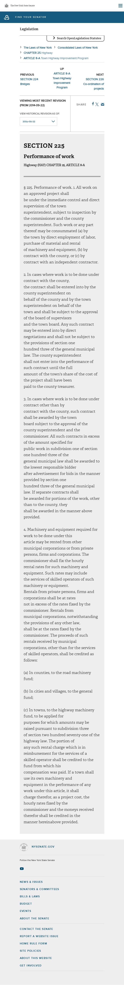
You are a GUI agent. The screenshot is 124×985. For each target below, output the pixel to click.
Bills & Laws (30, 896)
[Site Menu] (120, 5)
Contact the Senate (36, 929)
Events (25, 911)
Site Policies (30, 951)
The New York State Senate (22, 6)
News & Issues (31, 882)
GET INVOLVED (31, 965)
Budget (26, 904)
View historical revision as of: (40, 114)
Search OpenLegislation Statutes (79, 38)
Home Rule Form (33, 943)
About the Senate (34, 918)
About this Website (36, 958)
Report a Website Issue (39, 936)
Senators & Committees (39, 889)
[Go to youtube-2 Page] (22, 869)
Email (101, 104)
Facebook (92, 104)
